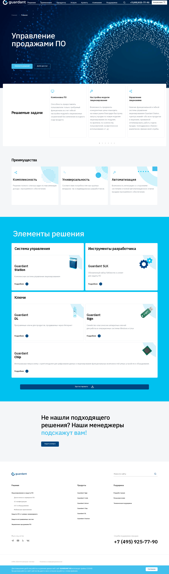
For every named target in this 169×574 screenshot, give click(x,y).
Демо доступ (51, 65)
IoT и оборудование (23, 507)
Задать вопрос (52, 439)
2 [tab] (102, 150)
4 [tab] (108, 150)
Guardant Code (82, 496)
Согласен (151, 569)
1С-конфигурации (22, 501)
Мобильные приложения (25, 512)
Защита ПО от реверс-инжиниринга (30, 517)
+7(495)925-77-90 (135, 6)
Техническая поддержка (126, 502)
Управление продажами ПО (25, 529)
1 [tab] (99, 150)
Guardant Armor (83, 502)
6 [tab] (114, 150)
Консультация (157, 6)
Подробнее (22, 293)
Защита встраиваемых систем (27, 523)
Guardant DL (81, 513)
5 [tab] (111, 150)
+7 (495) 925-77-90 (136, 547)
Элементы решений (25, 65)
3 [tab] (105, 150)
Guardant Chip (82, 507)
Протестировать (84, 380)
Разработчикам (122, 490)
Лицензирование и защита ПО (27, 490)
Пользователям (122, 496)
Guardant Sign (82, 490)
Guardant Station (83, 519)
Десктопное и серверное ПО (27, 496)
